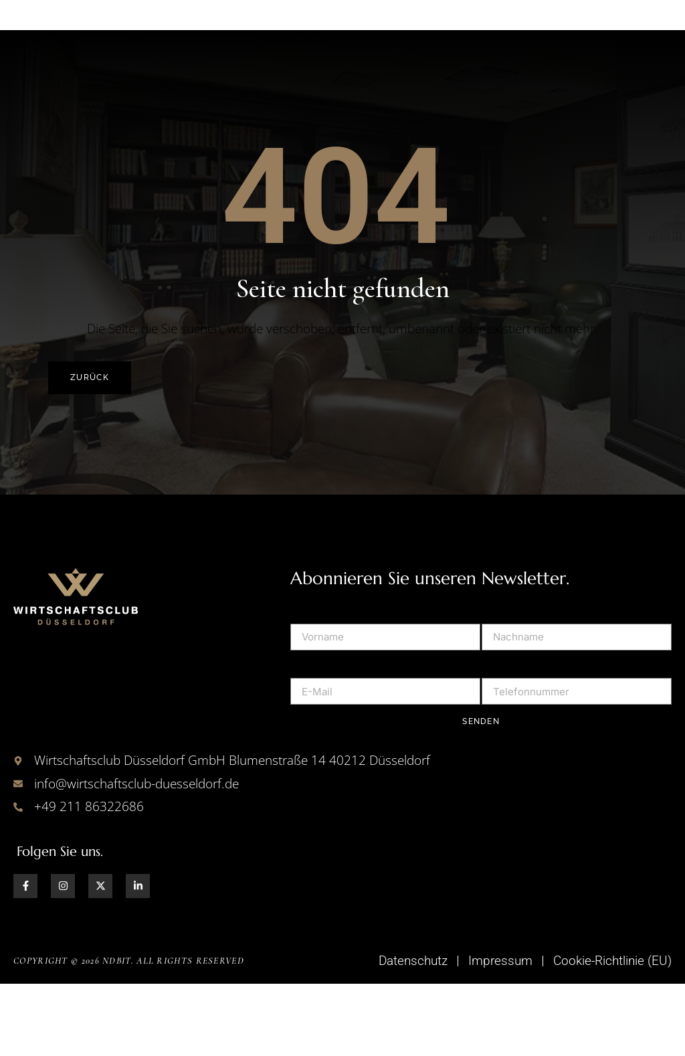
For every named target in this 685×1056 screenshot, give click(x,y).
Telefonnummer (523, 732)
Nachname (510, 677)
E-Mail (306, 732)
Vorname (313, 677)
